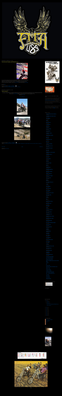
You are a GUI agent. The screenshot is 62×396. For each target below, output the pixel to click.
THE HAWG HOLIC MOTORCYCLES (51, 266)
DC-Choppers (48, 241)
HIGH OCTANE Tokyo (49, 201)
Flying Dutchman (48, 278)
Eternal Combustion (49, 226)
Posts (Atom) (7, 148)
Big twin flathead (11, 143)
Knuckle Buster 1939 (49, 139)
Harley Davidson (21, 143)
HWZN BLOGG (48, 122)
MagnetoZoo (48, 126)
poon (46, 324)
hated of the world (48, 203)
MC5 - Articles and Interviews (50, 273)
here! (5, 84)
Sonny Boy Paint (48, 224)
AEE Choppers (48, 118)
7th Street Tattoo (48, 269)
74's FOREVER (48, 237)
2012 (46, 311)
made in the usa (30, 143)
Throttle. (47, 262)
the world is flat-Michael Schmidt (50, 222)
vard (34, 143)
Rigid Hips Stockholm (49, 171)
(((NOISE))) (47, 205)
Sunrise (47, 207)
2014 (46, 308)
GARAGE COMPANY (49, 209)
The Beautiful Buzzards (49, 254)
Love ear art (47, 156)
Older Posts (41, 146)
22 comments (13, 142)
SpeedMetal (47, 233)
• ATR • (47, 184)
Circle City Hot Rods (49, 250)
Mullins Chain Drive (49, 173)
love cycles (47, 150)
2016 (46, 300)
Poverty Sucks (48, 265)
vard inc (36, 143)
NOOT (47, 120)
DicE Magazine (48, 186)
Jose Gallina (23, 94)
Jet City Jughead (47, 320)
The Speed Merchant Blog (49, 256)
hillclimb (25, 143)
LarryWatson (48, 277)
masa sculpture (48, 190)
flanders (16, 143)
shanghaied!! (48, 252)
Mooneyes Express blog (49, 259)
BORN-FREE (16, 82)
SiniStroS (47, 160)
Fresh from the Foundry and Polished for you (10, 61)
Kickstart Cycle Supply (49, 175)
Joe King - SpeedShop (49, 143)
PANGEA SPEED (48, 128)
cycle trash (47, 274)
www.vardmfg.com (22, 96)
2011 (46, 312)
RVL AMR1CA (48, 235)
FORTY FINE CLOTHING (48, 319)
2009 (46, 315)
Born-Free (47, 137)
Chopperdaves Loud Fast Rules (50, 152)
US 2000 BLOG (48, 124)
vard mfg (40, 143)
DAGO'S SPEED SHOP (49, 239)
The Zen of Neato (48, 177)
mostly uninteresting (49, 220)
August (48, 301)
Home (22, 146)
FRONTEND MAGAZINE (50, 192)
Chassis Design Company (49, 135)
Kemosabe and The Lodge (49, 218)
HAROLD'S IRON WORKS (50, 216)
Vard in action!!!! (5, 91)
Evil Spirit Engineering (49, 169)
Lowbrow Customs (48, 270)
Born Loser (47, 141)
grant (46, 323)
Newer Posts (3, 146)
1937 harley (6, 143)
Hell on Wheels (15, 93)
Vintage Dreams (48, 167)
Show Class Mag (48, 188)
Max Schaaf (26, 82)
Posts (47, 283)
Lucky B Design (48, 158)
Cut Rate (47, 243)
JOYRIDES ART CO (49, 154)
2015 (46, 307)
